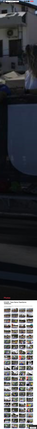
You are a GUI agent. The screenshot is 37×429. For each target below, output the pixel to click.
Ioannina (16, 1)
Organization (12, 1)
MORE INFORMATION (33, 427)
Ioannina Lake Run (4, 1)
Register (32, 1)
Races (8, 1)
